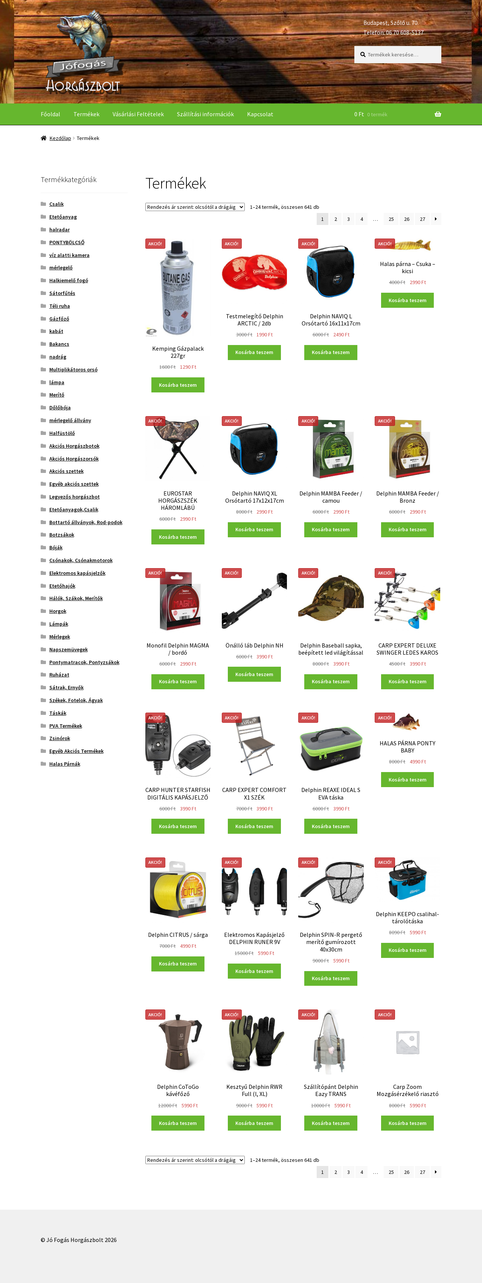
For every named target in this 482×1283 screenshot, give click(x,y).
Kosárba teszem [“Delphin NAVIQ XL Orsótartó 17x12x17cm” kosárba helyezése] (254, 529)
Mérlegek (59, 636)
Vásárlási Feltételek (138, 114)
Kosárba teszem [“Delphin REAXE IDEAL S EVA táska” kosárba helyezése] (331, 826)
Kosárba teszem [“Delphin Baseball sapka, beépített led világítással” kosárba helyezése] (331, 681)
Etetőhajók (62, 585)
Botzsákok (61, 534)
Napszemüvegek (68, 649)
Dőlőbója (60, 407)
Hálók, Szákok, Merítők (76, 598)
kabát (56, 331)
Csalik (56, 204)
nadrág (57, 356)
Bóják (56, 547)
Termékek (86, 114)
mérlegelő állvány (70, 420)
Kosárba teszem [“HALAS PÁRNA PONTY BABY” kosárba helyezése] (408, 779)
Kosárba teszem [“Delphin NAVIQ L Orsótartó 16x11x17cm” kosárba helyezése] (331, 352)
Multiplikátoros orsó (73, 369)
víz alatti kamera (69, 255)
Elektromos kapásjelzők (77, 573)
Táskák (57, 713)
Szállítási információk (205, 114)
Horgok (57, 611)
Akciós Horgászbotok (74, 445)
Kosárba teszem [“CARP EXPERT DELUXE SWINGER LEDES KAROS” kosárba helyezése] (408, 681)
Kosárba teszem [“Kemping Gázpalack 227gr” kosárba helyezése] (178, 385)
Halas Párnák (64, 763)
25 (391, 219)
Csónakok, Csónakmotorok (81, 560)
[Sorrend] (195, 207)
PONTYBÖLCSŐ (66, 242)
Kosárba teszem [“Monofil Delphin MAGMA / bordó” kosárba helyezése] (178, 681)
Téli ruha (59, 306)
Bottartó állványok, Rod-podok (85, 522)
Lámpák (58, 623)
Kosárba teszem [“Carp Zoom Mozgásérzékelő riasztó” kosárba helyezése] (408, 1123)
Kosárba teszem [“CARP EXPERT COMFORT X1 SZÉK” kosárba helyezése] (254, 826)
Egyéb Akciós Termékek (76, 751)
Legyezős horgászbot (74, 496)
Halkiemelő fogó (68, 280)
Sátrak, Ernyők (66, 687)
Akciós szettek (66, 471)
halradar (59, 229)
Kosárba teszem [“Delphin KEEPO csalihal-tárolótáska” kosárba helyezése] (408, 950)
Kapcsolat (260, 114)
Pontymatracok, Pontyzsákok (84, 662)
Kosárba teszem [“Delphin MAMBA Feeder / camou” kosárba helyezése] (331, 529)
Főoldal (50, 114)
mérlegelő (61, 267)
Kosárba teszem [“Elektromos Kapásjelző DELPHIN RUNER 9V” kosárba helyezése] (254, 971)
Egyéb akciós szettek (74, 483)
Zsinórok (59, 738)
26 (406, 219)
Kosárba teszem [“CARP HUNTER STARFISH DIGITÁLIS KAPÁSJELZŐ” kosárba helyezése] (178, 826)
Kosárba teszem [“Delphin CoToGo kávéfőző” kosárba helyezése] (178, 1123)
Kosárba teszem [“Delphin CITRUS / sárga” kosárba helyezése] (178, 963)
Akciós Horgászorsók (74, 458)
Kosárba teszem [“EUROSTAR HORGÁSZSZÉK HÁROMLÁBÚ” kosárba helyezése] (178, 537)
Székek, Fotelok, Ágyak (76, 700)
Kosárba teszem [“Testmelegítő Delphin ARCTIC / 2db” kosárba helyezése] (254, 352)
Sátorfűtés (62, 293)
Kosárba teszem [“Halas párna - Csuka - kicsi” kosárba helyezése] (408, 300)
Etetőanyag (63, 216)
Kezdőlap (60, 138)
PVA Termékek (65, 725)
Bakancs (59, 344)
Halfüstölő (62, 433)
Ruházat (59, 674)
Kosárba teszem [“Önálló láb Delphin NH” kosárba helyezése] (254, 674)
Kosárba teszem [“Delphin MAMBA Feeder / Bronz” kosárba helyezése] (408, 529)
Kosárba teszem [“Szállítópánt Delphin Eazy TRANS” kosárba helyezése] (331, 1123)
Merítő (56, 394)
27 (422, 219)
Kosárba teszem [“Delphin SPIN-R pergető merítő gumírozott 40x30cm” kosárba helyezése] (331, 978)
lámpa (56, 382)
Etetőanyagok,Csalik (73, 509)
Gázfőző (59, 318)
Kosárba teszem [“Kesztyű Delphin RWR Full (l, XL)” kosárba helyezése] (254, 1123)
